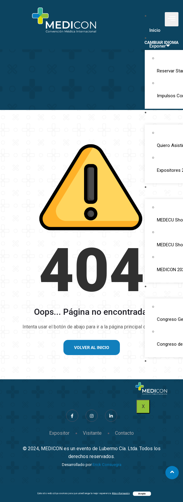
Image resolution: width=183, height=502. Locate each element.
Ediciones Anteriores (160, 191)
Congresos (162, 294)
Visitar (158, 120)
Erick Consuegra (107, 464)
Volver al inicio (91, 347)
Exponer (159, 46)
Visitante (92, 433)
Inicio (155, 30)
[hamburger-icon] (171, 19)
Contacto (158, 369)
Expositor (59, 433)
